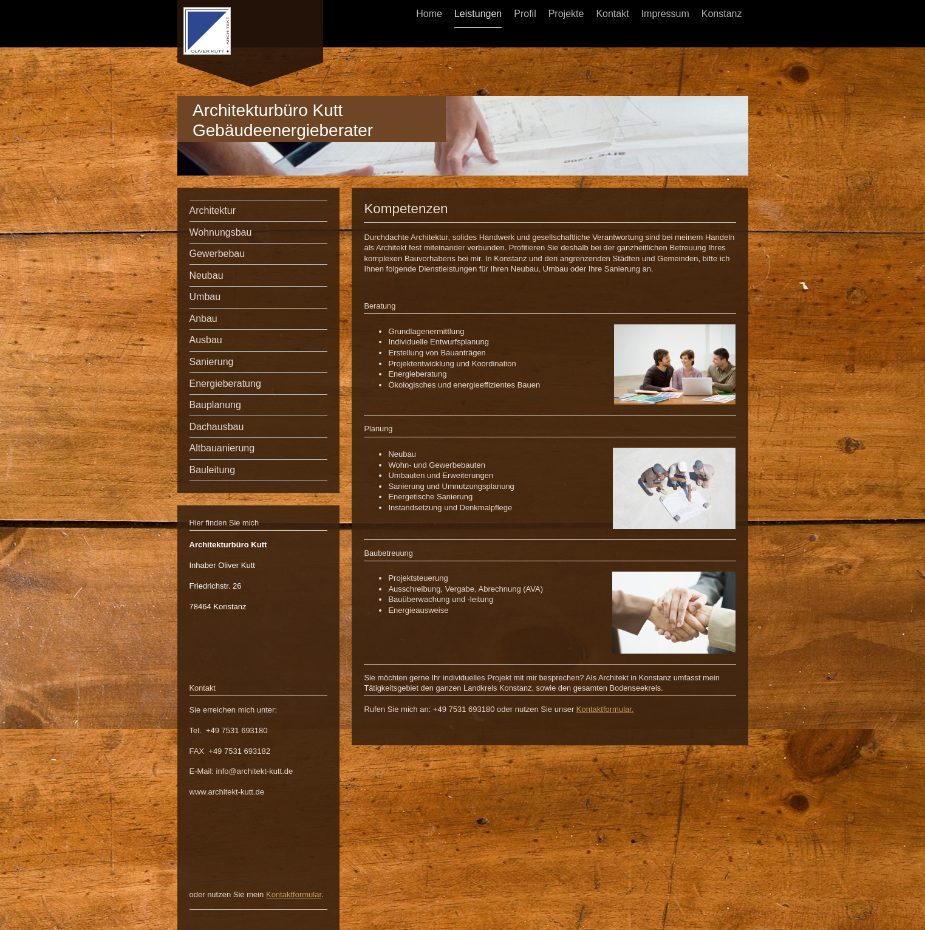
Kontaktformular (293, 894)
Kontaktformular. (605, 709)
